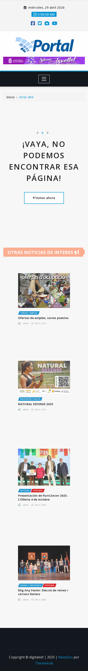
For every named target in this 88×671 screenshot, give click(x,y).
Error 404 (26, 98)
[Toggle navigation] (44, 79)
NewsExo (65, 657)
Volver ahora (44, 198)
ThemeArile (44, 663)
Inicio (10, 98)
